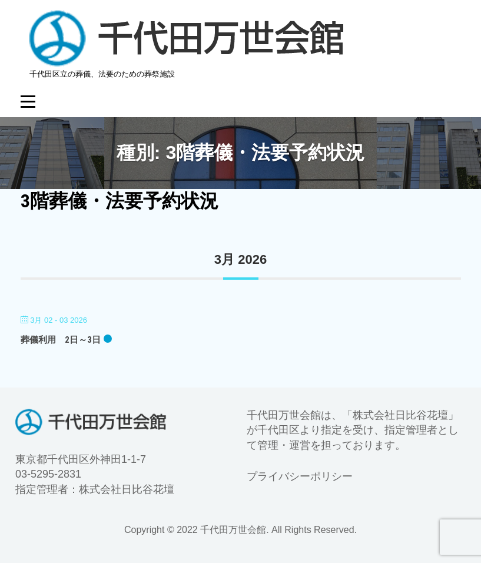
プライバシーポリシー (300, 476)
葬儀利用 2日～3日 (61, 340)
